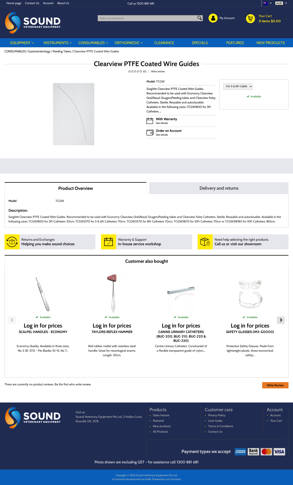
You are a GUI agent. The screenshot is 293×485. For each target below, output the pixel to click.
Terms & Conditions (220, 426)
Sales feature (161, 415)
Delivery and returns (219, 188)
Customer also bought (146, 261)
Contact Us (32, 3)
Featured (235, 42)
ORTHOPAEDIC (127, 42)
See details (162, 123)
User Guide (215, 420)
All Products (160, 431)
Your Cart (276, 420)
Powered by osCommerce (166, 479)
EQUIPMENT (20, 42)
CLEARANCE (164, 42)
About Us (63, 3)
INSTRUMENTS (56, 42)
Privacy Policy (216, 415)
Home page (13, 3)
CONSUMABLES (91, 42)
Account (48, 3)
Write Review (275, 385)
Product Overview (75, 188)
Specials (200, 42)
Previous (12, 320)
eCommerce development (126, 479)
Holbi (148, 479)
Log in (31, 325)
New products (271, 42)
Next (281, 320)
